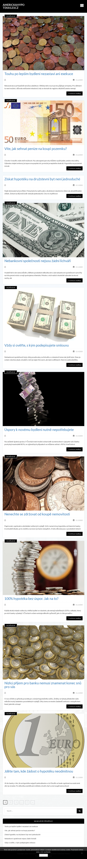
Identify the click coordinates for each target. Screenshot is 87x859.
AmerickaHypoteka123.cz (13, 6)
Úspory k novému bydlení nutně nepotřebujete (39, 429)
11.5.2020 (79, 185)
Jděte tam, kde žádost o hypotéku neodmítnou (38, 771)
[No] (81, 853)
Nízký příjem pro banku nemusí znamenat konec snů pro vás (42, 685)
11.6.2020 (79, 80)
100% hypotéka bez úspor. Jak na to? (31, 598)
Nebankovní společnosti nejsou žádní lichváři (37, 261)
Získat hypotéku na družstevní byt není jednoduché (42, 179)
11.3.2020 (79, 520)
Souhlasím (43, 855)
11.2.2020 (79, 693)
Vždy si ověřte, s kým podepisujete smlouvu (36, 345)
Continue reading (74, 93)
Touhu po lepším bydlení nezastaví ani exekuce (38, 74)
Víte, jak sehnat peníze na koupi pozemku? (35, 148)
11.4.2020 (79, 351)
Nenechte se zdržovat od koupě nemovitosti (37, 514)
